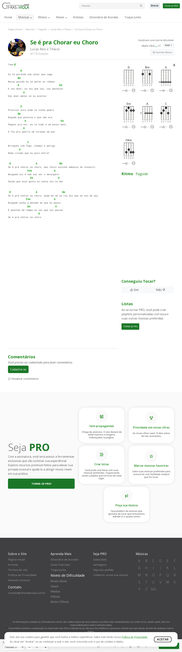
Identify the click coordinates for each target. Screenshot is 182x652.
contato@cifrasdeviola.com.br (27, 593)
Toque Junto (132, 17)
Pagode (42, 29)
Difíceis (55, 597)
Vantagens (100, 565)
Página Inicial (15, 29)
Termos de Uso (18, 570)
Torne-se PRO (171, 5)
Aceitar (163, 639)
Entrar (155, 5)
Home (8, 17)
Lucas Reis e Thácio (60, 29)
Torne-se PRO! (41, 483)
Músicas (23, 17)
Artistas (78, 17)
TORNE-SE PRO (130, 326)
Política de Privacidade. (135, 637)
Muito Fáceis (59, 581)
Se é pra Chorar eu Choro (89, 29)
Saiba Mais (100, 559)
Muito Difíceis (60, 602)
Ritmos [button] (42, 17)
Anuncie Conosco (19, 580)
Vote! (167, 45)
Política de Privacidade (22, 575)
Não (160, 290)
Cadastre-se (18, 369)
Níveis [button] (60, 17)
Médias (55, 591)
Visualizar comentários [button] (23, 378)
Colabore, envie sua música (111, 575)
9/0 (153, 589)
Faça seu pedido (103, 570)
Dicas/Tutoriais (61, 565)
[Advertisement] (62, 259)
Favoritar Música (162, 52)
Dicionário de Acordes (103, 17)
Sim (134, 290)
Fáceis (55, 586)
